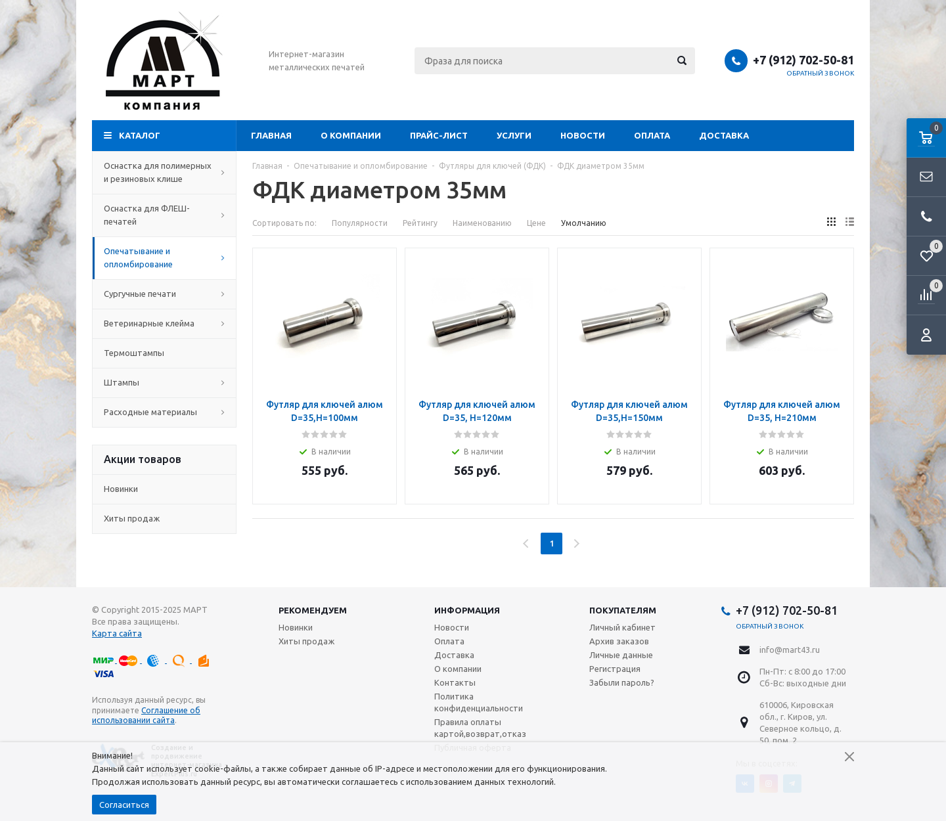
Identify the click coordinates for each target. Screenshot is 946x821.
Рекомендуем (313, 610)
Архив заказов (619, 641)
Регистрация (615, 668)
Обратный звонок (820, 73)
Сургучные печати (164, 293)
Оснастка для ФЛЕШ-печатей (164, 215)
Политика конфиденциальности (478, 702)
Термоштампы (164, 352)
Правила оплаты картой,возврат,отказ (480, 727)
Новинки (121, 488)
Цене (536, 223)
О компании (351, 135)
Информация (467, 610)
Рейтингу (420, 223)
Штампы (164, 382)
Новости (582, 135)
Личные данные (621, 654)
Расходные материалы (164, 411)
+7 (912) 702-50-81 (803, 59)
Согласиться (124, 804)
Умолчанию (583, 223)
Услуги (514, 135)
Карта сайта (117, 633)
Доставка (724, 135)
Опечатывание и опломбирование (164, 257)
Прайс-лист (439, 135)
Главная (271, 135)
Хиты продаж (132, 518)
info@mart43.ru (789, 649)
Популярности (360, 223)
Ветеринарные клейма (164, 323)
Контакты (455, 682)
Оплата (652, 135)
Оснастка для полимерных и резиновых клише (164, 172)
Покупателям (622, 610)
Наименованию (482, 223)
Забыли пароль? (621, 682)
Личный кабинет (622, 627)
